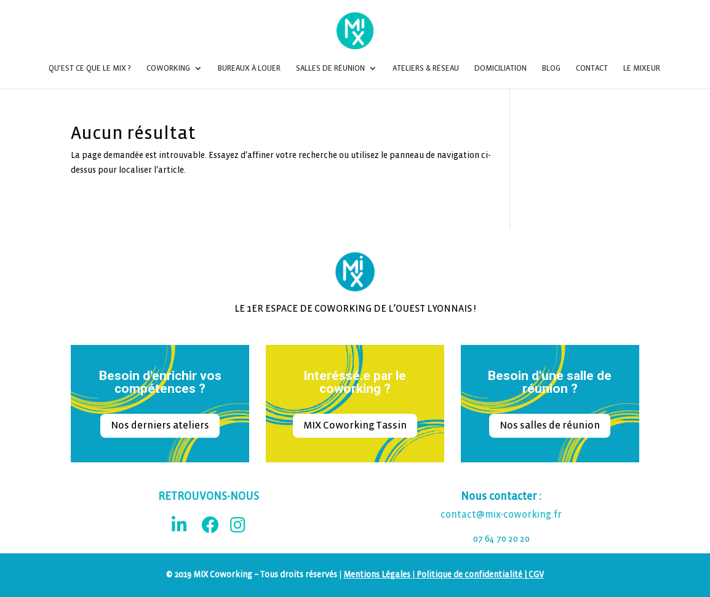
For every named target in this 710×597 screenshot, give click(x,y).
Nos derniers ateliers (160, 425)
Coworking (168, 68)
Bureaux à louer (249, 68)
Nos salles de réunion (550, 425)
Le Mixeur (641, 68)
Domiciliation (500, 68)
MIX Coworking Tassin (355, 425)
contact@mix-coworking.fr (501, 514)
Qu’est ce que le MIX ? (90, 68)
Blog (551, 68)
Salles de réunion (330, 68)
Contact (592, 68)
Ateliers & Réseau (426, 68)
